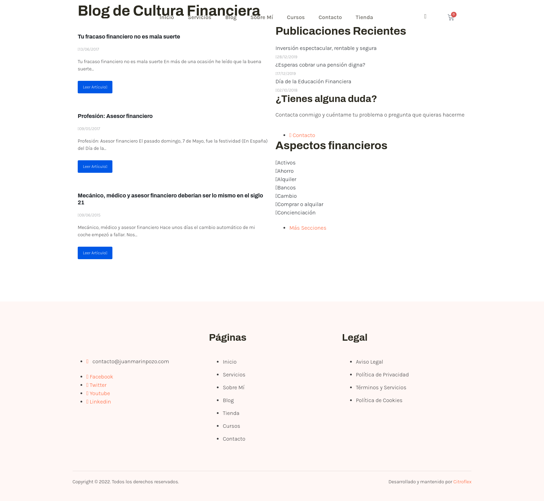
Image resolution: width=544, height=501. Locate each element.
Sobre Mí (261, 17)
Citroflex (462, 482)
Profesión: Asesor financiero (115, 116)
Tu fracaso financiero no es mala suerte (129, 37)
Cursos (296, 17)
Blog (231, 17)
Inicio (167, 17)
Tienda (364, 17)
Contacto (330, 17)
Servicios (200, 17)
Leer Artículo (95, 87)
